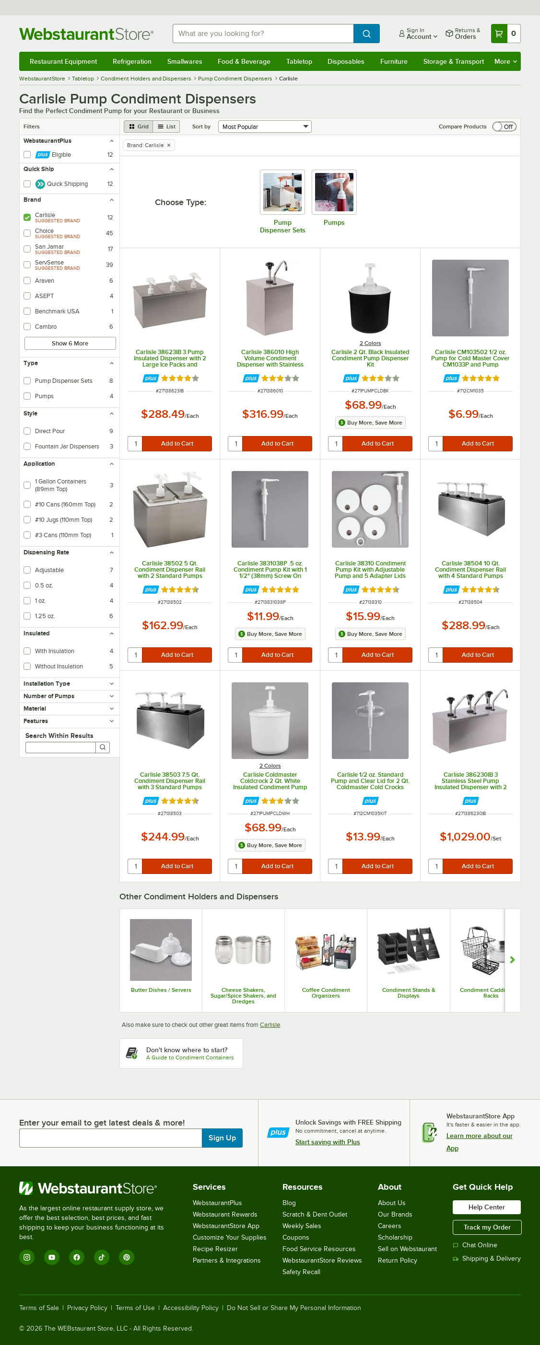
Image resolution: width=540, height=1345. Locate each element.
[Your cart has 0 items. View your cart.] (506, 33)
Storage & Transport (453, 61)
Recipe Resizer (215, 1249)
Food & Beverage (244, 61)
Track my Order (487, 1227)
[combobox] (263, 33)
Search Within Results (59, 735)
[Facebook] (76, 1257)
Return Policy (397, 1260)
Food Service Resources (319, 1249)
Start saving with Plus (327, 1142)
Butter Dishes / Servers (161, 990)
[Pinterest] (126, 1257)
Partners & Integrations (227, 1260)
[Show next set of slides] (512, 960)
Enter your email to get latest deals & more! (102, 1122)
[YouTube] (51, 1257)
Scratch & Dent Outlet (314, 1214)
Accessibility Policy (191, 1308)
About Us (392, 1203)
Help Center (487, 1207)
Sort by (201, 126)
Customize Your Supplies (230, 1237)
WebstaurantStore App (226, 1226)
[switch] (505, 126)
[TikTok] (101, 1257)
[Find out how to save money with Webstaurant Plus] (150, 378)
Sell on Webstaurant (407, 1249)
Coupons (295, 1237)
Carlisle (270, 1024)
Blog (289, 1203)
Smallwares (184, 61)
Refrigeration (132, 61)
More (505, 61)
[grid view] (138, 126)
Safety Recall (301, 1272)
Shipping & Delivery (487, 1258)
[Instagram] (27, 1257)
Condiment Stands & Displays (408, 993)
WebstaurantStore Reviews (322, 1260)
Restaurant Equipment (63, 61)
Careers (389, 1226)
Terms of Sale (39, 1308)
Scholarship (395, 1237)
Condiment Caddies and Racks (491, 993)
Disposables (346, 61)
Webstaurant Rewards (225, 1214)
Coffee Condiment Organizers (326, 993)
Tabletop (299, 61)
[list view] (166, 126)
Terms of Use (135, 1308)
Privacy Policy (87, 1308)
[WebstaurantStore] (98, 1188)
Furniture (394, 61)
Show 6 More (70, 343)
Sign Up (222, 1138)
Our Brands (395, 1214)
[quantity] (135, 443)
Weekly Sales (301, 1226)
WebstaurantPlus (217, 1203)
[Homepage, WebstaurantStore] (88, 34)
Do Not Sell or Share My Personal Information (294, 1308)
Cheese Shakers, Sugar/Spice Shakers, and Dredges (243, 995)
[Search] (102, 747)
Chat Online (475, 1245)
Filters (31, 126)
